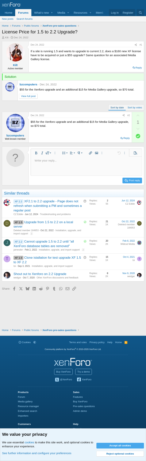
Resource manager (28, 406)
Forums (23, 12)
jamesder (18, 249)
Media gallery (25, 401)
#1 (141, 44)
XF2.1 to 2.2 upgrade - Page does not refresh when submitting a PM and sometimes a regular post (47, 205)
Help (110, 342)
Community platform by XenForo (73, 349)
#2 (128, 115)
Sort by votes (135, 107)
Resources (80, 12)
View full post (28, 96)
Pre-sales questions (84, 406)
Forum (21, 397)
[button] (52, 12)
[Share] (135, 45)
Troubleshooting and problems (55, 214)
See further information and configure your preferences (36, 453)
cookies (29, 442)
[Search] (140, 12)
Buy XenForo (63, 371)
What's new (41, 12)
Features (78, 397)
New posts (7, 18)
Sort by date (117, 107)
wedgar (17, 277)
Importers (23, 415)
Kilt (7, 37)
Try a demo (83, 371)
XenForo (83, 380)
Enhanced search (27, 411)
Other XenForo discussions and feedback (57, 277)
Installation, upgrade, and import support (59, 249)
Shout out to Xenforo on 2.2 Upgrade (39, 274)
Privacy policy (97, 342)
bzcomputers (28, 84)
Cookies (25, 342)
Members (102, 12)
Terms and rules (78, 342)
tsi (14, 266)
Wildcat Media (128, 244)
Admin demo (80, 411)
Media (61, 12)
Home (8, 12)
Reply (139, 67)
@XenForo (63, 380)
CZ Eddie (18, 214)
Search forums (25, 18)
